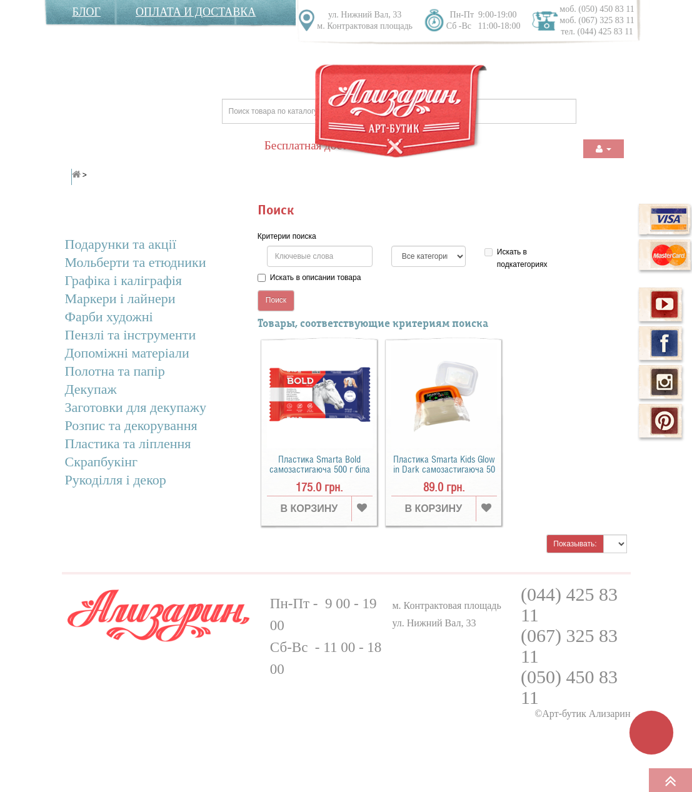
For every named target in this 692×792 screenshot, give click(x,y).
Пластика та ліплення (128, 443)
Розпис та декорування (131, 425)
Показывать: (574, 543)
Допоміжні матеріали (127, 353)
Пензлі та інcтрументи (130, 335)
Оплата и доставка (196, 12)
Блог (87, 12)
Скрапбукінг (101, 461)
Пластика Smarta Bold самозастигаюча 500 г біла (319, 464)
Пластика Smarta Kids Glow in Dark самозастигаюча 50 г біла (444, 469)
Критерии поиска (287, 236)
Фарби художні (109, 316)
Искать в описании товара (309, 277)
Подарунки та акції (120, 244)
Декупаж (91, 389)
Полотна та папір (115, 371)
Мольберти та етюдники (135, 262)
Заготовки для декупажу (136, 407)
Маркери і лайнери (120, 298)
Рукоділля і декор (115, 480)
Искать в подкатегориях (516, 258)
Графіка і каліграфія (123, 280)
